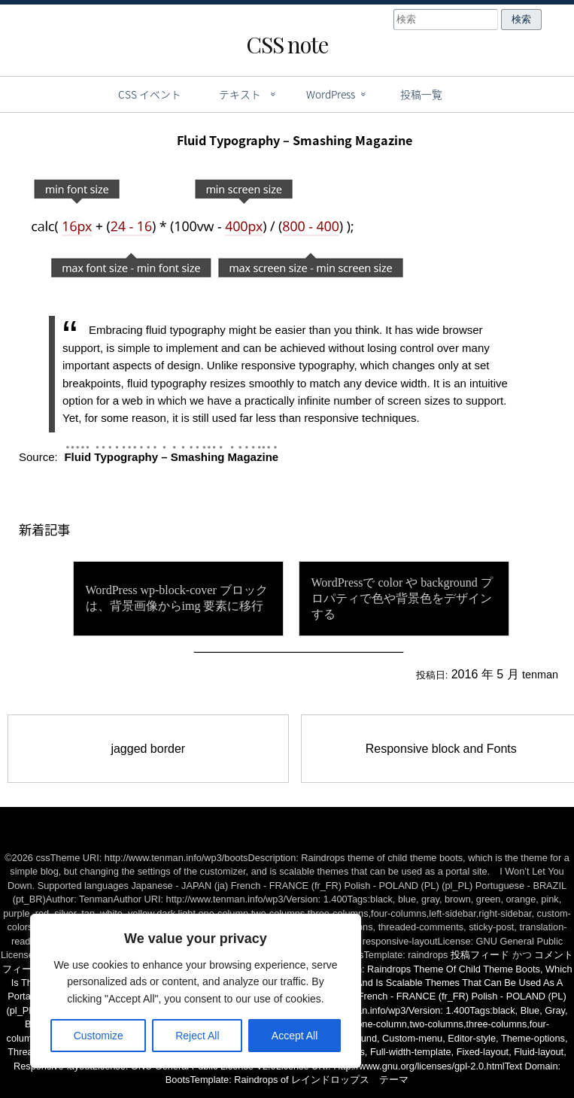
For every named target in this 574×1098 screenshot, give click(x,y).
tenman (540, 675)
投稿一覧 (421, 94)
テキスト (240, 94)
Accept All (294, 1036)
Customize (98, 1036)
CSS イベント (149, 94)
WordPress (330, 94)
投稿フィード (480, 954)
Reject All (197, 1036)
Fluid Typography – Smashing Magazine (171, 456)
